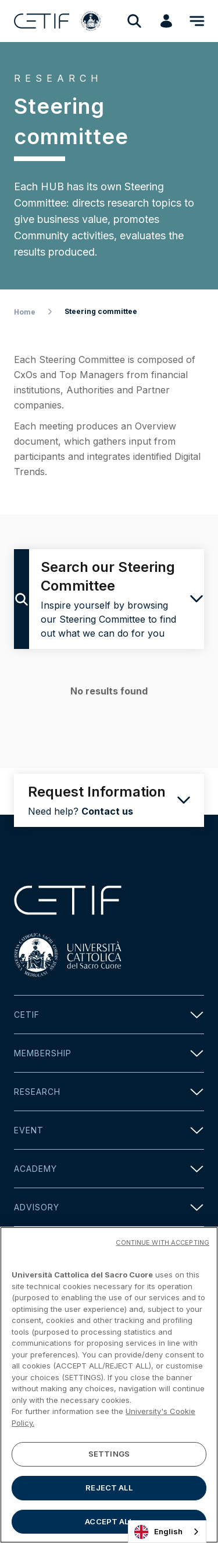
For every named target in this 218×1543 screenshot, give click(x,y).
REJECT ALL (108, 1491)
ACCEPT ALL (109, 1525)
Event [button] (109, 1130)
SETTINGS (109, 1457)
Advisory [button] (109, 1207)
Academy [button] (109, 1168)
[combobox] (167, 1531)
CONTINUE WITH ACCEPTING (162, 1246)
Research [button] (109, 1091)
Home (24, 312)
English (158, 1532)
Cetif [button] (109, 1014)
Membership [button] (109, 1053)
